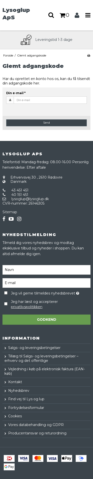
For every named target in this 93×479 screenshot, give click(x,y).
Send (46, 122)
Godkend (46, 319)
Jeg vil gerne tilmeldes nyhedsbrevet (45, 293)
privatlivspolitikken (26, 307)
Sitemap (9, 212)
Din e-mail (16, 93)
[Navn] (46, 269)
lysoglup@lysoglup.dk (30, 199)
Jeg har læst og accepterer (34, 304)
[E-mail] (46, 282)
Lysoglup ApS (16, 14)
